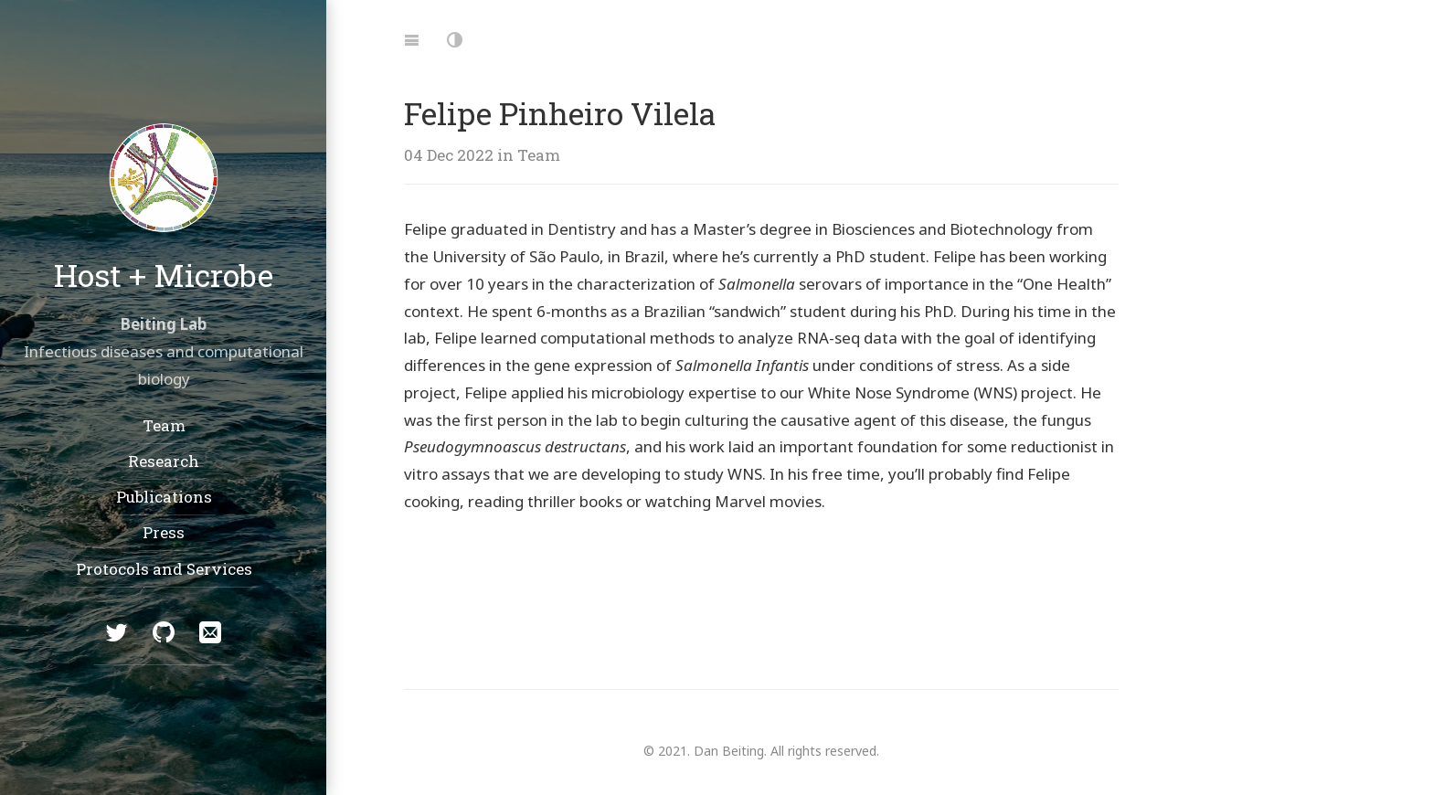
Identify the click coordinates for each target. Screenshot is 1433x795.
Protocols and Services (163, 567)
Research (163, 460)
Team (163, 424)
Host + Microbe (163, 274)
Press (164, 532)
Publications (163, 496)
